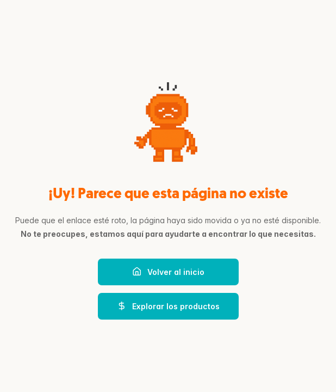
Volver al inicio (168, 272)
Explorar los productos (168, 306)
